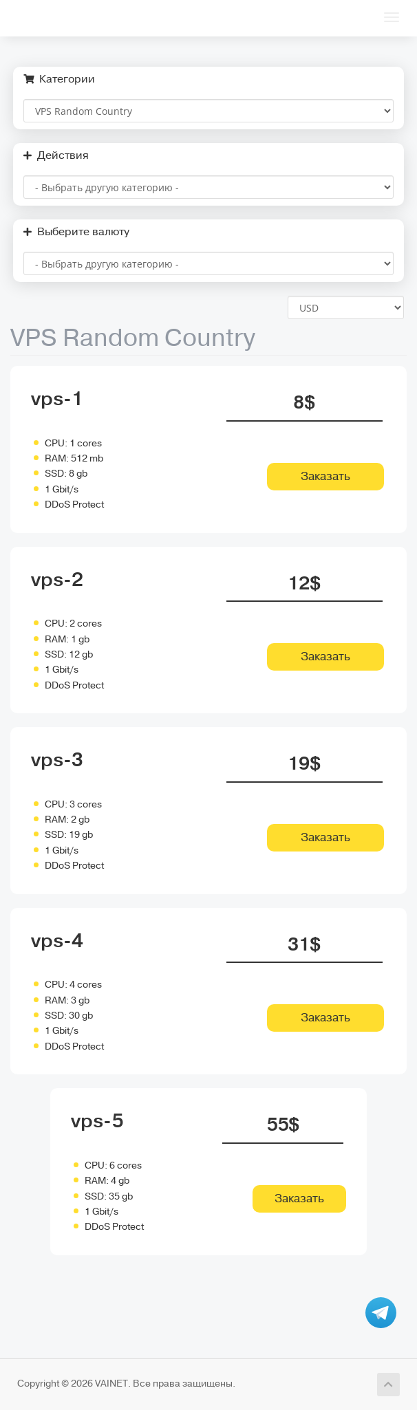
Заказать (325, 476)
